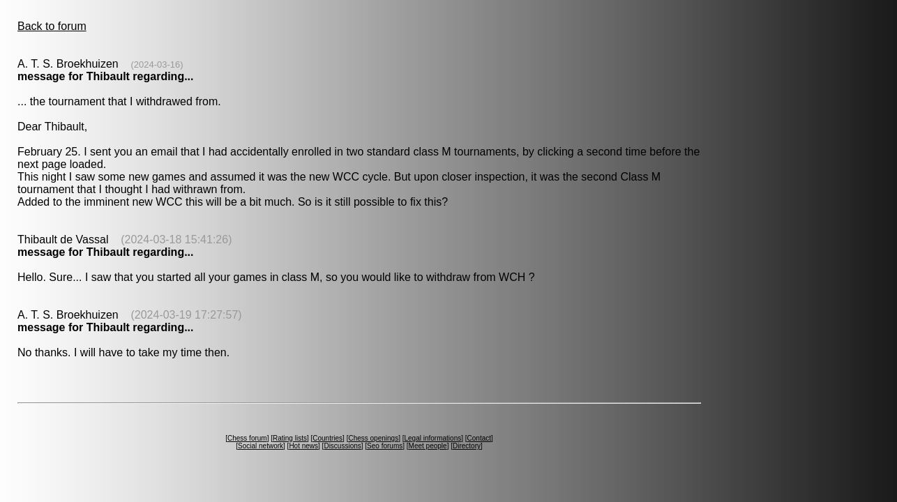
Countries (327, 438)
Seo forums (384, 446)
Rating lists (290, 438)
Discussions (342, 446)
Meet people (428, 446)
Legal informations (432, 438)
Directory (467, 446)
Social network (260, 446)
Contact (479, 438)
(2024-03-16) (156, 64)
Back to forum (51, 26)
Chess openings (373, 438)
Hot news (303, 446)
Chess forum (247, 438)
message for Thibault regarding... (105, 76)
